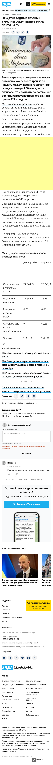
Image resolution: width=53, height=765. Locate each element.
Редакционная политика (12, 618)
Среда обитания (8, 711)
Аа (28, 4)
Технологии (7, 707)
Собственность (32, 715)
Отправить (26, 453)
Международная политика (13, 685)
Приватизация (8, 696)
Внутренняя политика (11, 681)
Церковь (5, 715)
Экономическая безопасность (32, 693)
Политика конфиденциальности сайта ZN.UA (17, 757)
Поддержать (38, 4)
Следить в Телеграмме (26, 504)
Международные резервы (17, 103)
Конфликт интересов (34, 688)
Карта (4, 622)
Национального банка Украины (20, 114)
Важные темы (8, 10)
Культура (5, 719)
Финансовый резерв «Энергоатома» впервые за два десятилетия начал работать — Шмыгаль (20, 583)
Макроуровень (8, 688)
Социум (29, 700)
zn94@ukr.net (32, 643)
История (29, 704)
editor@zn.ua (39, 647)
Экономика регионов (10, 700)
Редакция (6, 610)
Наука (4, 704)
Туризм (29, 711)
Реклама (5, 614)
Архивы (5, 606)
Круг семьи (30, 707)
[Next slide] (49, 10)
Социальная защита (34, 681)
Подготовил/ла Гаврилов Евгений (18, 403)
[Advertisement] (26, 163)
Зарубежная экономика (36, 685)
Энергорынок (7, 692)
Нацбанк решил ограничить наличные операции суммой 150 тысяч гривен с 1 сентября (25, 365)
